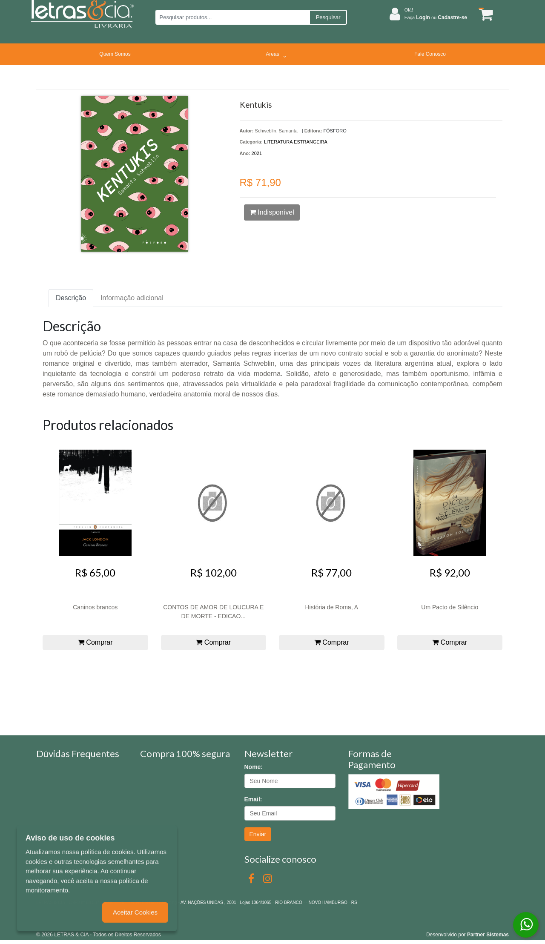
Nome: (253, 766)
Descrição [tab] (71, 297)
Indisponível (272, 212)
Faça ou (435, 17)
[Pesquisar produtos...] (232, 17)
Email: (253, 799)
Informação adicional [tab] (132, 297)
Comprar (95, 642)
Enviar (258, 834)
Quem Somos (114, 54)
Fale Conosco (430, 54)
